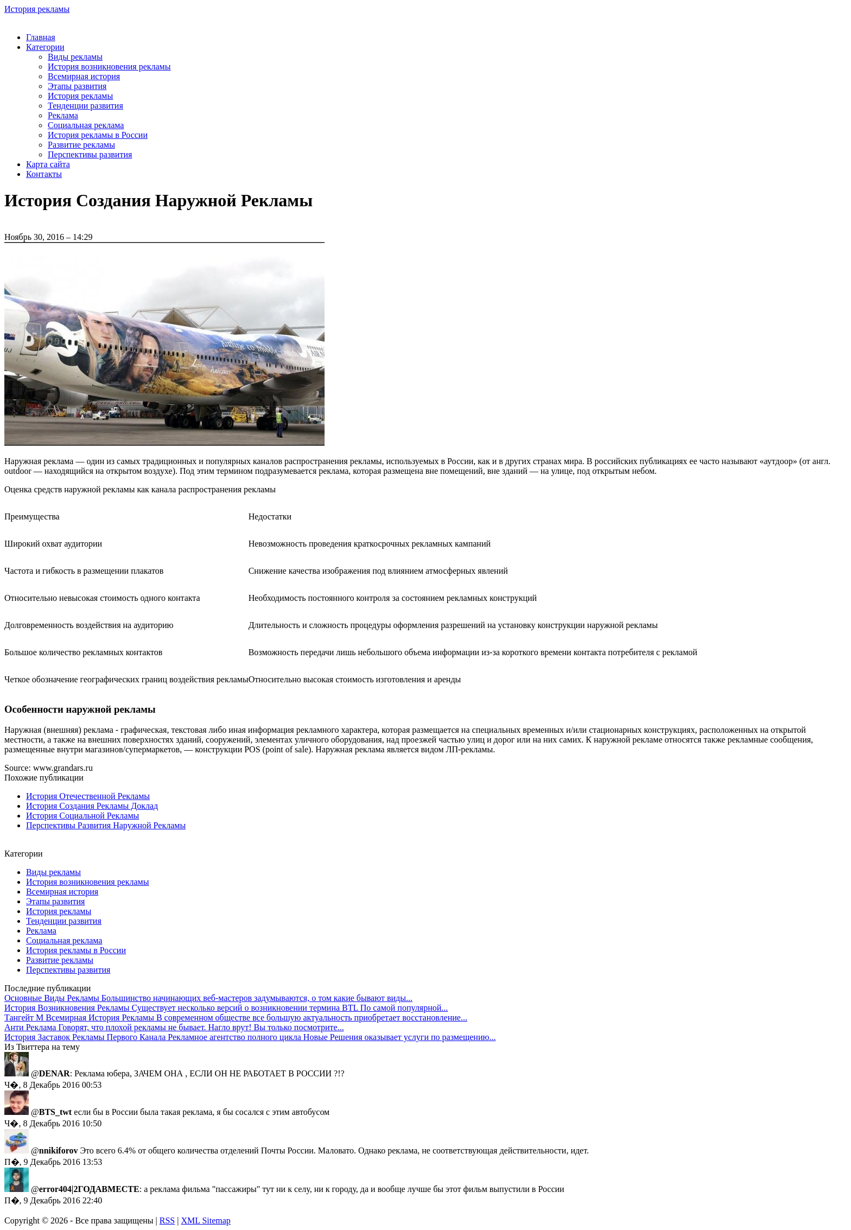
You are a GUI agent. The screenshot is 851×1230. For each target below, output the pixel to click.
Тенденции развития (85, 105)
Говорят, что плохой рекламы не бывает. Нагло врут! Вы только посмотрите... (174, 1027)
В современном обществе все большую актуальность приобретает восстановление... (235, 1017)
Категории (45, 47)
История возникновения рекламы (109, 66)
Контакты (44, 174)
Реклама (63, 115)
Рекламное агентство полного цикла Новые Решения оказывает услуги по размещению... (250, 1037)
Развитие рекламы (81, 144)
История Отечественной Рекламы (88, 796)
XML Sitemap (205, 1220)
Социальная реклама (86, 125)
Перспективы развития (90, 154)
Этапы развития (77, 86)
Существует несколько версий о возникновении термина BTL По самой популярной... (226, 1007)
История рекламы (36, 9)
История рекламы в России (98, 135)
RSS (167, 1220)
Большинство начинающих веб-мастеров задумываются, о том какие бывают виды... (208, 998)
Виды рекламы (75, 56)
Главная (40, 37)
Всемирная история (84, 76)
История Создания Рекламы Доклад (92, 805)
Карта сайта (48, 164)
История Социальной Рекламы (82, 815)
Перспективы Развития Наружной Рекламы (106, 825)
